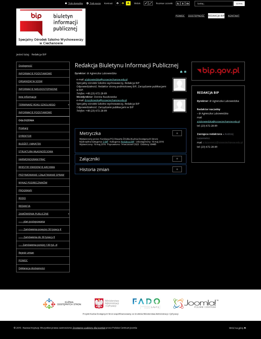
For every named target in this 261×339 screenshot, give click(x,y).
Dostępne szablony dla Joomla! (88, 327)
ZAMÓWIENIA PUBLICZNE (33, 213)
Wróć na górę (237, 328)
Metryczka (90, 133)
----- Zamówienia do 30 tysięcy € (37, 237)
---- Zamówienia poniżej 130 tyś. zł (38, 244)
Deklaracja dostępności (32, 268)
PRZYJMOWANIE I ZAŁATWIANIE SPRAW (41, 174)
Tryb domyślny (74, 3)
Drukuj (181, 71)
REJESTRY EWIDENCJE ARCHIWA (37, 167)
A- (178, 3)
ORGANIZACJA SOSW (30, 81)
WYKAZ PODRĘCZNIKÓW (33, 182)
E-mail (185, 71)
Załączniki (89, 159)
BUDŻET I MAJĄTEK (30, 143)
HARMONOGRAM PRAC (32, 159)
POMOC (23, 260)
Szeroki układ (150, 3)
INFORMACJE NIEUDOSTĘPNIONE (38, 89)
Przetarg (23, 128)
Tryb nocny (93, 3)
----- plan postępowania (32, 221)
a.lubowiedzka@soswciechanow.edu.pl (106, 79)
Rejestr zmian (26, 252)
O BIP (105, 141)
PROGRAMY (25, 190)
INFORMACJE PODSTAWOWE (35, 73)
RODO (22, 198)
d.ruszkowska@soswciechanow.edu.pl (106, 100)
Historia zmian (94, 169)
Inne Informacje (27, 96)
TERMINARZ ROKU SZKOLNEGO (37, 104)
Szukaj (239, 3)
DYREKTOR (25, 136)
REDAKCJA (24, 206)
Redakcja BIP (127, 141)
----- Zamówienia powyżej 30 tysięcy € (40, 229)
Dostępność (25, 65)
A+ (187, 3)
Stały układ (146, 3)
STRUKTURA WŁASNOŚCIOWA (36, 151)
